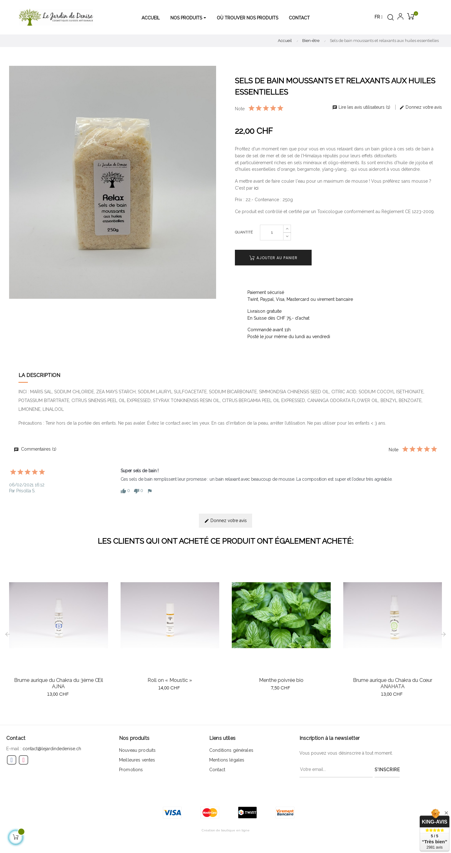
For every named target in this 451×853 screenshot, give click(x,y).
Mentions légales (226, 759)
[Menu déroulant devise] (379, 17)
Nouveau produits (137, 750)
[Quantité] (271, 232)
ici (256, 188)
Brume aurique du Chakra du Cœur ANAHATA (392, 683)
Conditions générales (231, 750)
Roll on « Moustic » (170, 680)
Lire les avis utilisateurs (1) (361, 107)
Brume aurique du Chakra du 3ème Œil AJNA (58, 683)
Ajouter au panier (273, 257)
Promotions (131, 769)
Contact (217, 769)
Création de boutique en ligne (226, 830)
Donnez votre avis (420, 107)
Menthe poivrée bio (281, 680)
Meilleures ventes (137, 759)
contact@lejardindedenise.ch (52, 748)
